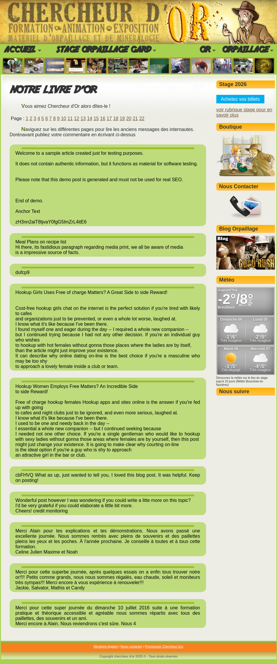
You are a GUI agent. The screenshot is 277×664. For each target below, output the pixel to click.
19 (122, 118)
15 (96, 118)
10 (63, 118)
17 (109, 118)
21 (135, 118)
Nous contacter (131, 646)
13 (83, 118)
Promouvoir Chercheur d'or (164, 646)
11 (70, 118)
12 (76, 118)
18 (115, 118)
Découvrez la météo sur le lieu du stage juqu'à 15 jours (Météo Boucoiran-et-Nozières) (242, 381)
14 (89, 118)
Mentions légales (106, 646)
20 (128, 118)
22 (142, 118)
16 (102, 118)
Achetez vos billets (240, 99)
